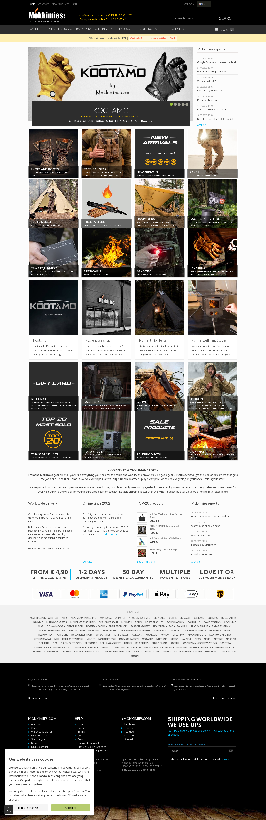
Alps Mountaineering (83, 618)
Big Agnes (159, 618)
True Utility (221, 647)
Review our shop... (39, 698)
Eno (171, 626)
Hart (227, 630)
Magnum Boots (197, 634)
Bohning (213, 618)
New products (60, 4)
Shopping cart (39, 739)
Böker (138, 622)
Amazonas (106, 618)
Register (82, 728)
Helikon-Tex (45, 634)
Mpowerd (147, 639)
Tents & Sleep (126, 28)
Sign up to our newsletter (92, 746)
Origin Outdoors (71, 643)
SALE (74, 4)
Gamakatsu (160, 630)
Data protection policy (90, 743)
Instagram (129, 735)
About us (36, 724)
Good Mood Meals (195, 630)
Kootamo (151, 634)
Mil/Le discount (39, 746)
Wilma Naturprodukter (188, 651)
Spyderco (104, 647)
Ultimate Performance (46, 651)
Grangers (215, 630)
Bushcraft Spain (108, 622)
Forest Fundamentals (52, 630)
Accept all (70, 807)
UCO (234, 647)
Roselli (175, 643)
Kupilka (165, 634)
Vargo (138, 651)
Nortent (44, 643)
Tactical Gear (174, 28)
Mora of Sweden (129, 639)
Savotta (225, 643)
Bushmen (126, 622)
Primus (128, 643)
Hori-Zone (62, 634)
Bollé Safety (228, 618)
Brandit (38, 622)
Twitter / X (129, 728)
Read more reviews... (225, 698)
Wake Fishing (152, 651)
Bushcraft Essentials (83, 622)
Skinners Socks (62, 647)
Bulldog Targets (56, 622)
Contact (43, 4)
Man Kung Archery (220, 634)
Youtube (129, 731)
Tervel (168, 647)
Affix (64, 618)
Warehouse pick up (42, 731)
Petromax (91, 643)
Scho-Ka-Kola (41, 647)
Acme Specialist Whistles (44, 618)
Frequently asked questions (93, 750)
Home (32, 4)
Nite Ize (218, 639)
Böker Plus (194, 622)
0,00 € (227, 29)
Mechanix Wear (42, 639)
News (34, 743)
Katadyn (137, 634)
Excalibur (182, 626)
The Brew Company (186, 647)
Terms (81, 731)
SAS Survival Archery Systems (200, 643)
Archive (201, 125)
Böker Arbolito (154, 622)
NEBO (198, 639)
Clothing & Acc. (150, 28)
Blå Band (199, 618)
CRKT (40, 626)
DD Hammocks (55, 626)
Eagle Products (118, 626)
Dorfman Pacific (95, 626)
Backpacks (83, 28)
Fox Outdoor (77, 630)
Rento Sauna (159, 643)
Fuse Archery (110, 630)
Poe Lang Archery (110, 643)
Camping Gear (104, 28)
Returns (82, 739)
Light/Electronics (60, 28)
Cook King (230, 622)
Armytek (120, 618)
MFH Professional (72, 639)
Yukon (135, 655)
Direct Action (75, 626)
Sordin (92, 647)
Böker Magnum (175, 622)
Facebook (129, 724)
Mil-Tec (91, 639)
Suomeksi (129, 739)
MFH (56, 639)
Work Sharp (229, 651)
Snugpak (79, 647)
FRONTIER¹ (94, 630)
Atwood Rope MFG (139, 618)
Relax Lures (142, 643)
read (226, 758)
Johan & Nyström (81, 634)
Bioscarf (185, 618)
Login (190, 4)
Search (226, 18)
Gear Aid (175, 630)
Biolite (173, 618)
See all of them (146, 561)
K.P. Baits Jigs (103, 634)
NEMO (207, 639)
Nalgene (186, 639)
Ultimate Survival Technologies (82, 651)
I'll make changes (28, 807)
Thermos (206, 647)
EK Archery (159, 626)
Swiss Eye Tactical (124, 647)
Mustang (161, 639)
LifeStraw (178, 634)
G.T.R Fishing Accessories (135, 630)
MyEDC (174, 639)
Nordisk (231, 639)
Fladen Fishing (199, 626)
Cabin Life (37, 28)
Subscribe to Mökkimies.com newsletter (188, 744)
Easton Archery (140, 626)
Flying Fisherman (221, 626)
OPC (55, 643)
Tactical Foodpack (150, 647)
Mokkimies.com (107, 639)
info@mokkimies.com (107, 534)
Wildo (167, 651)
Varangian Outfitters (117, 651)
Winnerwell (212, 651)
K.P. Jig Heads (121, 634)
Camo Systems (212, 622)
